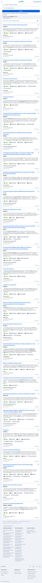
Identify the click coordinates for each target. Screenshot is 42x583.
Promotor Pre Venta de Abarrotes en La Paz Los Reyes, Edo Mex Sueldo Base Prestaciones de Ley (19, 114)
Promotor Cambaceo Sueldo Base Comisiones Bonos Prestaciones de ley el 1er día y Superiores (16, 303)
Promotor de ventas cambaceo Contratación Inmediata (17, 41)
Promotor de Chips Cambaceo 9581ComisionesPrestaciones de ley (19, 192)
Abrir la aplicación (37, 1)
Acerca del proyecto (4, 571)
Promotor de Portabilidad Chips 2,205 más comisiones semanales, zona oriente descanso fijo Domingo (17, 248)
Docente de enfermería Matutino (11, 449)
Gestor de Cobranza (8, 268)
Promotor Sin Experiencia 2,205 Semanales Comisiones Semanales (17, 133)
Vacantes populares (30, 530)
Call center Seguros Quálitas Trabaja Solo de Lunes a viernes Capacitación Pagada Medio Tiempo (19, 411)
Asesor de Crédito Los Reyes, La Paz (12, 324)
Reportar (36, 37)
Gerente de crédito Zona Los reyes (12, 209)
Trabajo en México (31, 573)
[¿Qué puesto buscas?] (21, 4)
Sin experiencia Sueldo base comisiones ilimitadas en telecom (19, 393)
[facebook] (30, 566)
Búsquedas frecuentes (8, 525)
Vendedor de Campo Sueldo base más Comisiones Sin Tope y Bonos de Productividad (19, 173)
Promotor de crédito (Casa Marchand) (13, 503)
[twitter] (36, 566)
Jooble (8, 581)
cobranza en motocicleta (9, 284)
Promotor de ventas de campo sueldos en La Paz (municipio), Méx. (20, 559)
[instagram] (33, 566)
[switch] (38, 20)
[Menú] (1, 1)
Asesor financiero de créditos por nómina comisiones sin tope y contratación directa (19, 344)
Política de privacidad (32, 576)
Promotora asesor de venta (10, 78)
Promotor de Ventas (8, 96)
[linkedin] (40, 566)
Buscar (21, 11)
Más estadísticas (7, 18)
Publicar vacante (17, 571)
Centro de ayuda (4, 573)
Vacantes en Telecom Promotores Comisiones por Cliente (18, 377)
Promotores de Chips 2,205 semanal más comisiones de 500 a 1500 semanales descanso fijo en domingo (19, 226)
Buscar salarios (30, 578)
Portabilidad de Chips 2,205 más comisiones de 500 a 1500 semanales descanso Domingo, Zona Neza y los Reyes (18, 153)
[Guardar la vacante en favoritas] (38, 25)
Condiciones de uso (31, 575)
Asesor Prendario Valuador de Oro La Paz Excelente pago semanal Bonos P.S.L (18, 465)
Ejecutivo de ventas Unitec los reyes (12, 484)
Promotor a (6, 430)
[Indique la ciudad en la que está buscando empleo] (21, 8)
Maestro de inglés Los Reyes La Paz (12, 363)
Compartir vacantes (18, 573)
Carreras (2, 575)
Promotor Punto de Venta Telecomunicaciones (15, 24)
